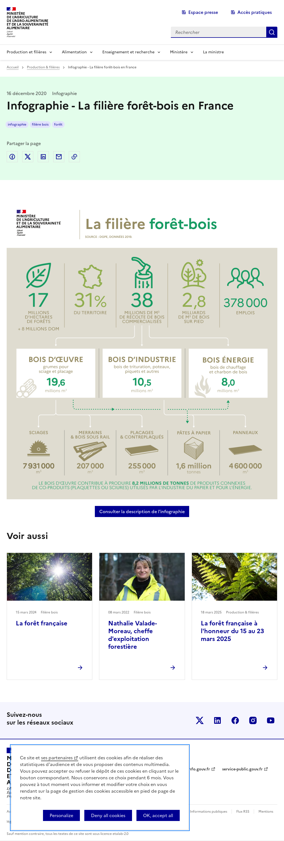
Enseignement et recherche (128, 52)
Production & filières (43, 67)
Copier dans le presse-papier (74, 156)
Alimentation (74, 52)
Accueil (13, 67)
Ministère (178, 52)
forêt (58, 124)
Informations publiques (208, 811)
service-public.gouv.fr (242, 769)
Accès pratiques (254, 12)
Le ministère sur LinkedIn (217, 720)
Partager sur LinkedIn (43, 156)
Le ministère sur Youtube (270, 720)
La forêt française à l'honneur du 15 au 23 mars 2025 (232, 631)
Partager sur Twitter (27, 156)
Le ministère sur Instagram (253, 720)
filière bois (40, 124)
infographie (17, 124)
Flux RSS (242, 811)
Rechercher (271, 32)
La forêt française (41, 623)
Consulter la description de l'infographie (144, 511)
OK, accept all (158, 815)
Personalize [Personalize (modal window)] (61, 815)
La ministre (213, 52)
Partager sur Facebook (12, 156)
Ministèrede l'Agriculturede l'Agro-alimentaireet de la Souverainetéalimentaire (27, 21)
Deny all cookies (108, 815)
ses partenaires (57, 757)
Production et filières (26, 52)
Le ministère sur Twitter (199, 720)
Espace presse (203, 12)
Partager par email (58, 156)
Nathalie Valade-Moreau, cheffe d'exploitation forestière (132, 635)
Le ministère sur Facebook (235, 720)
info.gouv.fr (199, 769)
